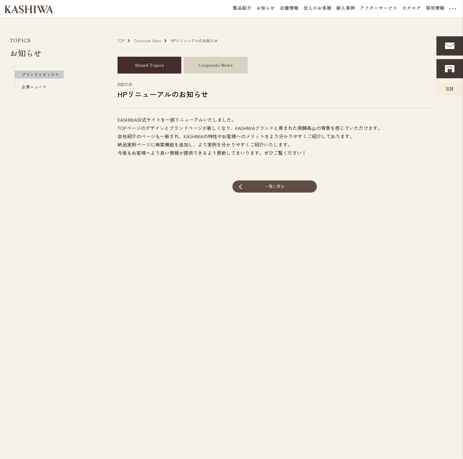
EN (450, 88)
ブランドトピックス (40, 74)
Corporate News (215, 65)
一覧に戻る (274, 186)
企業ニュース (34, 86)
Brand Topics (149, 65)
